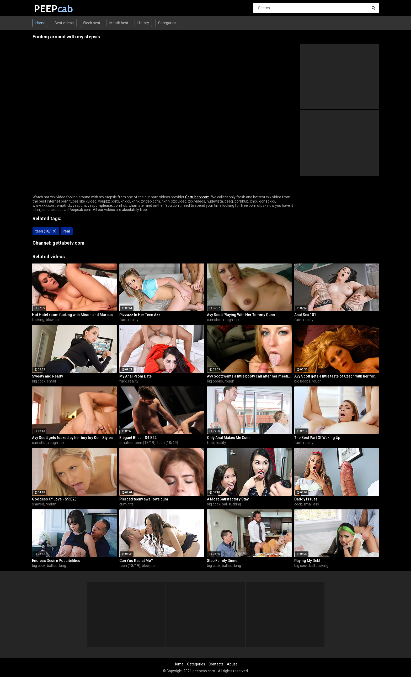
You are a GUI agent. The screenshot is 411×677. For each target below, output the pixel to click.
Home (40, 23)
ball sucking (231, 504)
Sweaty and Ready (47, 376)
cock (298, 504)
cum (123, 504)
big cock (38, 381)
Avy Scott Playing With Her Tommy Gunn (241, 315)
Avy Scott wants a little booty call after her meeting (249, 376)
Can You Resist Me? (136, 561)
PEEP (47, 9)
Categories (167, 23)
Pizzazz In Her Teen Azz (140, 315)
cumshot (214, 320)
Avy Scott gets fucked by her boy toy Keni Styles (72, 438)
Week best (91, 23)
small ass (311, 504)
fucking (38, 320)
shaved (38, 504)
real (66, 231)
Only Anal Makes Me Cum (228, 438)
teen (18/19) (45, 231)
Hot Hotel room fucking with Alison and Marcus (72, 315)
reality (133, 320)
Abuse (232, 664)
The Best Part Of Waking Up (317, 438)
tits (131, 504)
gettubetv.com (68, 243)
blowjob (52, 320)
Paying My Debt (307, 561)
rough (229, 381)
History (143, 23)
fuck (123, 320)
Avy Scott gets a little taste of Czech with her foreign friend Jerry (336, 376)
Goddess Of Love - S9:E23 (54, 499)
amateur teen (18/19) (137, 443)
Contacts (216, 664)
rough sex (231, 320)
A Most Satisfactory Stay (228, 499)
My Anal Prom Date (135, 376)
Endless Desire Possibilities (56, 561)
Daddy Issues (306, 499)
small (51, 381)
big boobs (215, 381)
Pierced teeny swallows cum (143, 499)
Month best (118, 23)
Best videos (64, 23)
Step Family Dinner (223, 561)
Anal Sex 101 (305, 315)
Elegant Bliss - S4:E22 (138, 438)
